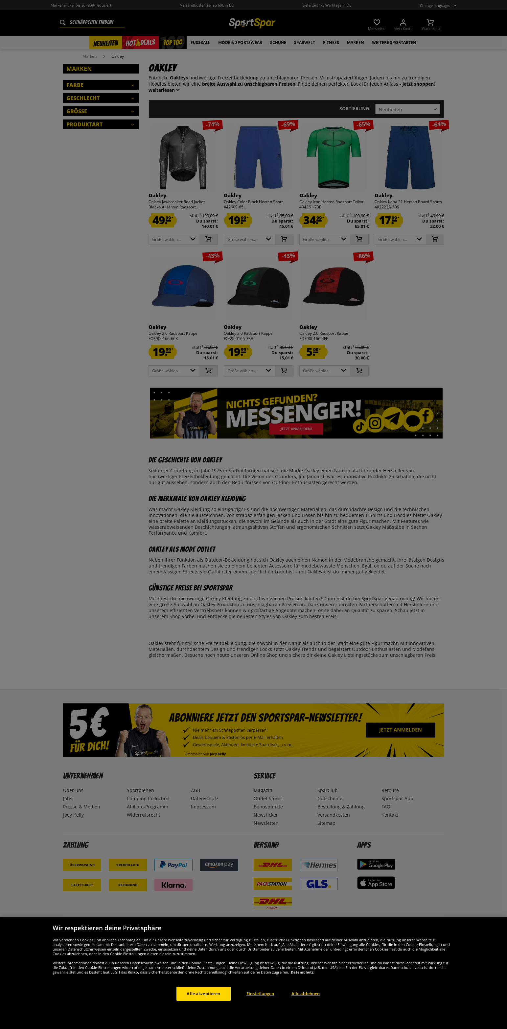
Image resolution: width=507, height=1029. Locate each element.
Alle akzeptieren (203, 1008)
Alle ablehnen (305, 1008)
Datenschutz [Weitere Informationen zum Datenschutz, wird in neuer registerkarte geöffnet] (302, 986)
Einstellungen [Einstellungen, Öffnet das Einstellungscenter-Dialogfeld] (260, 1008)
